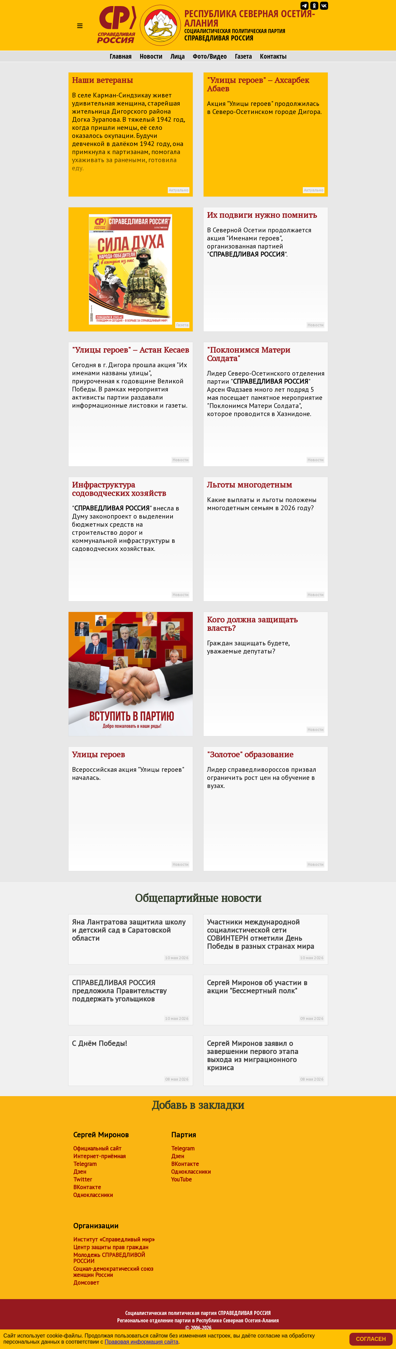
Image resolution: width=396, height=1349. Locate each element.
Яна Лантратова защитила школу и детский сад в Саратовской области (130, 939)
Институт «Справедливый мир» (114, 1239)
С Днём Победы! (130, 1060)
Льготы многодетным (266, 540)
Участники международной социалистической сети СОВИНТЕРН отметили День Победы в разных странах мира (265, 939)
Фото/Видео (210, 56)
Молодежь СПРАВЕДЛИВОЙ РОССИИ (109, 1258)
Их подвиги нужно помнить (266, 270)
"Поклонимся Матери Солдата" (266, 405)
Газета (243, 56)
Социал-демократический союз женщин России (113, 1272)
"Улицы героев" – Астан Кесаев (131, 405)
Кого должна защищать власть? (266, 675)
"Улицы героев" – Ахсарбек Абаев (266, 136)
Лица (177, 56)
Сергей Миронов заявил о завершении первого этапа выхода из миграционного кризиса (265, 1060)
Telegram (85, 1164)
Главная (121, 56)
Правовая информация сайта (142, 1342)
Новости (151, 56)
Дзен (79, 1172)
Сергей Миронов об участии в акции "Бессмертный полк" (265, 1000)
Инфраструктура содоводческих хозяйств (131, 540)
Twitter (82, 1179)
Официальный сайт (97, 1148)
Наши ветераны (131, 136)
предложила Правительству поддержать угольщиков (130, 1000)
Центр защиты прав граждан (110, 1247)
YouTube (181, 1179)
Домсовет (86, 1283)
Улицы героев (131, 810)
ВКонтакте (87, 1187)
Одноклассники (93, 1195)
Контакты (273, 56)
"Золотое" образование (266, 810)
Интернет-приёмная (99, 1156)
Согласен (371, 1339)
